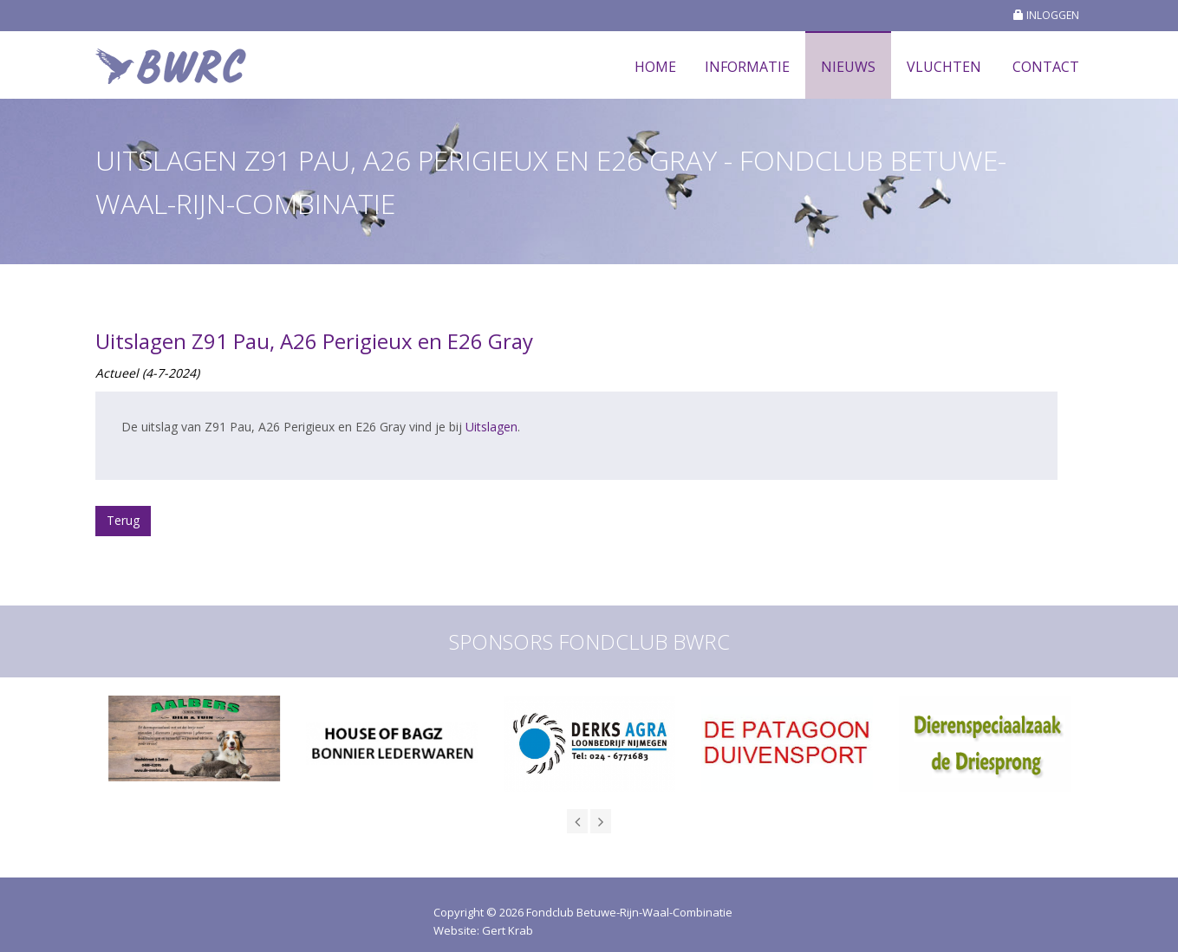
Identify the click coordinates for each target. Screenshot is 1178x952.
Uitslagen (491, 426)
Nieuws (848, 66)
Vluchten (944, 66)
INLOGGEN (1046, 15)
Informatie (747, 66)
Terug (123, 520)
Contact (1045, 66)
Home (655, 66)
